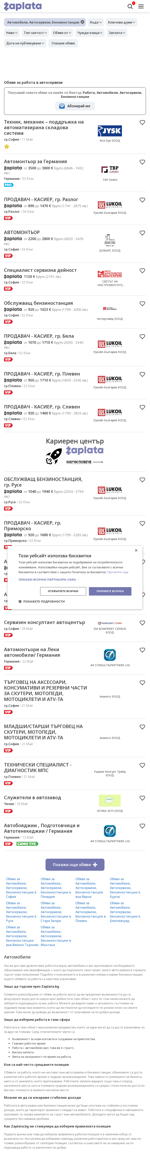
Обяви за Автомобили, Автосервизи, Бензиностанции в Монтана (56, 953)
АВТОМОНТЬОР (24, 234)
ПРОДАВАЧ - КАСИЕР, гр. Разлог (45, 201)
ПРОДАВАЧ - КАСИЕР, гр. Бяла (42, 339)
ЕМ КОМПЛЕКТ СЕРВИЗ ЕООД (110, 639)
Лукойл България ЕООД (109, 214)
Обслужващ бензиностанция (42, 305)
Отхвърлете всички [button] (60, 591)
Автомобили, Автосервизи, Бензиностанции (43, 22)
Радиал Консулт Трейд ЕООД (110, 789)
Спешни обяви (65, 43)
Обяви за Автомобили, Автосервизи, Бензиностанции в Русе (21, 929)
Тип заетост (37, 33)
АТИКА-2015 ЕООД (110, 827)
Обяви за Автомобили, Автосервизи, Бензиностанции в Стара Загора (56, 929)
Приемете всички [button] (109, 591)
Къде (95, 22)
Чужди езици (95, 33)
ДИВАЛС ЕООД (110, 253)
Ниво (11, 33)
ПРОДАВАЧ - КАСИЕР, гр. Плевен (46, 377)
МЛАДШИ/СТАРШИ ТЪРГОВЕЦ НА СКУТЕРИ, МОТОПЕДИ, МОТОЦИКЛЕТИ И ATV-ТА (43, 747)
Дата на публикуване (24, 43)
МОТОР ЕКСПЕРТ (110, 614)
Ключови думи (123, 22)
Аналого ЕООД (110, 710)
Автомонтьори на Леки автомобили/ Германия (35, 665)
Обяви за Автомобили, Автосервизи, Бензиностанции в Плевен (90, 929)
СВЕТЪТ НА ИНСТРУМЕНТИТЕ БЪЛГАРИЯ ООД (110, 287)
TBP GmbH (110, 181)
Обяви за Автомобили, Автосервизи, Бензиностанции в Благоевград (125, 929)
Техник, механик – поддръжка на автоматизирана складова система (44, 128)
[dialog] (74, 577)
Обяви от (65, 33)
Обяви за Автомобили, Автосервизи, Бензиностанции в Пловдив (56, 905)
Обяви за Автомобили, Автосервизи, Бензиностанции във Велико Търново (22, 953)
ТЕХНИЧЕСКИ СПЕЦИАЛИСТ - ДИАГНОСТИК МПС (41, 783)
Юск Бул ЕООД (110, 141)
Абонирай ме (78, 106)
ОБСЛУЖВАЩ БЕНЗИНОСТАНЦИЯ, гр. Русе (40, 486)
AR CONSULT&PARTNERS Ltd (110, 678)
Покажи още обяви (75, 882)
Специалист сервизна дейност (44, 272)
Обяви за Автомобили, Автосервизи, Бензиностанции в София (21, 905)
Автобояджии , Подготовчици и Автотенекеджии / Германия (44, 845)
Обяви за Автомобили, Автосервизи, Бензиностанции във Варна (89, 905)
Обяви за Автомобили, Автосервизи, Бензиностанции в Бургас (125, 905)
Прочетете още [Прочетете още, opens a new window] (118, 572)
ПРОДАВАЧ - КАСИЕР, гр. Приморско (35, 530)
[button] (74, 579)
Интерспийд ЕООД (110, 322)
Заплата (124, 33)
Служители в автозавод (35, 814)
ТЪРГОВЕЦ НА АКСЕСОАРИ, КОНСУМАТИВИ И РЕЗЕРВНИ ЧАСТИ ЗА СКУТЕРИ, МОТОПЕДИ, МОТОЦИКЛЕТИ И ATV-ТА (46, 704)
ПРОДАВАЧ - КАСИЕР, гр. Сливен (46, 410)
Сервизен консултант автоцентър (32, 631)
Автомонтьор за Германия (39, 162)
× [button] (136, 550)
